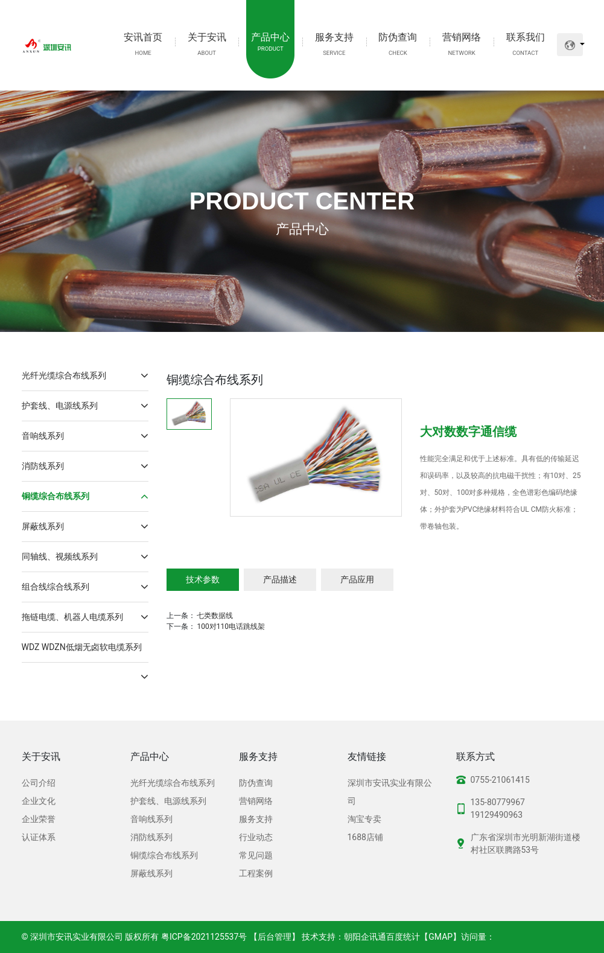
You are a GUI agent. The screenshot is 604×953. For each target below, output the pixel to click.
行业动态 (256, 837)
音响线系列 (85, 436)
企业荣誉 (39, 819)
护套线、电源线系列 (85, 406)
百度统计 (403, 937)
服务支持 (334, 43)
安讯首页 (143, 43)
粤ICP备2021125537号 (204, 937)
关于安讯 (207, 43)
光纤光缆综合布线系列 (85, 375)
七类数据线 (215, 615)
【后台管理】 (274, 937)
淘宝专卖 (364, 819)
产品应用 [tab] (357, 579)
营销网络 (461, 43)
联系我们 (525, 43)
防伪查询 (397, 43)
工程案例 (256, 873)
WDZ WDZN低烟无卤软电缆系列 (85, 652)
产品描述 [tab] (280, 579)
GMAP (440, 937)
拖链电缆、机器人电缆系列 (85, 617)
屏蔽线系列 (85, 526)
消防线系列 (85, 466)
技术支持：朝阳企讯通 (344, 937)
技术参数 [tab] (203, 579)
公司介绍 (39, 783)
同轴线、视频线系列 (85, 557)
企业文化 (39, 801)
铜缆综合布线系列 (85, 496)
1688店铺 (365, 837)
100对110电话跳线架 (230, 626)
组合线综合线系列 (85, 587)
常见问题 (256, 855)
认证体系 (39, 837)
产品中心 (270, 42)
